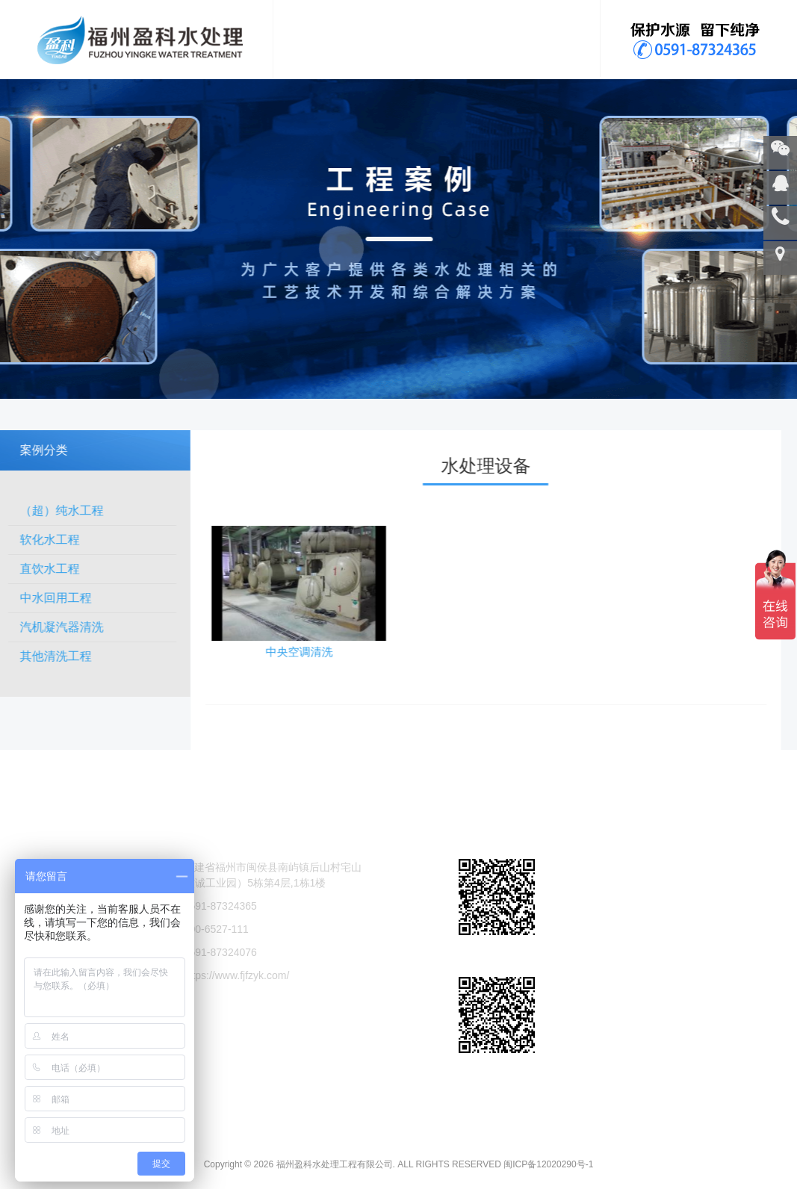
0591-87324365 (220, 935)
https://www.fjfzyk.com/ (237, 1005)
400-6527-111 (216, 958)
